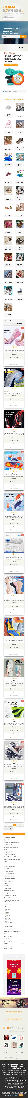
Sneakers (7, 921)
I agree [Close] (21, 1095)
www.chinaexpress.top (14, 956)
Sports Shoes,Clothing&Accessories (12, 931)
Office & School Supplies (10, 895)
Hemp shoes (7, 912)
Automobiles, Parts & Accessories (12, 842)
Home (5, 91)
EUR (11, 16)
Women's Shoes (8, 922)
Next (11, 828)
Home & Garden (8, 868)
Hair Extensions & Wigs (9, 866)
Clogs (6, 910)
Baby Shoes (7, 909)
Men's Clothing (7, 885)
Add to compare (14, 364)
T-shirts (18, 1056)
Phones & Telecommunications (11, 897)
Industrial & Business (9, 876)
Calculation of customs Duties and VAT (8, 1057)
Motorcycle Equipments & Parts (11, 890)
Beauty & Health (8, 844)
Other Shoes (7, 918)
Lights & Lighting (8, 881)
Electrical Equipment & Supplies (11, 856)
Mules (6, 916)
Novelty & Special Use (9, 893)
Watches (6, 943)
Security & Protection (9, 904)
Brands (6, 849)
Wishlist (16, 2)
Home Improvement (9, 873)
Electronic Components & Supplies (12, 859)
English (6, 16)
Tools (5, 933)
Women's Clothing (8, 948)
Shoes (9, 91)
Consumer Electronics (9, 854)
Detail (14, 354)
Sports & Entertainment (9, 929)
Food (5, 861)
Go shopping (14, 357)
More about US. (14, 1090)
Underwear (6, 938)
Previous (10, 825)
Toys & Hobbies (7, 936)
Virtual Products (8, 941)
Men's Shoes (7, 915)
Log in (26, 2)
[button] (24, 69)
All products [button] (14, 834)
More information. (14, 1095)
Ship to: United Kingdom (10, 19)
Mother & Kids (7, 888)
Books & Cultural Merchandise (11, 847)
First (5, 825)
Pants (17, 1058)
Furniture (6, 864)
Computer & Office (8, 852)
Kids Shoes (7, 913)
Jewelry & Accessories (9, 878)
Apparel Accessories (9, 839)
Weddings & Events (8, 946)
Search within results (17, 323)
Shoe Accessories (8, 919)
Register (21, 2)
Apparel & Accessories (9, 837)
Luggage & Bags (8, 883)
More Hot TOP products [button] (11, 64)
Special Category (8, 926)
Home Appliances (8, 871)
